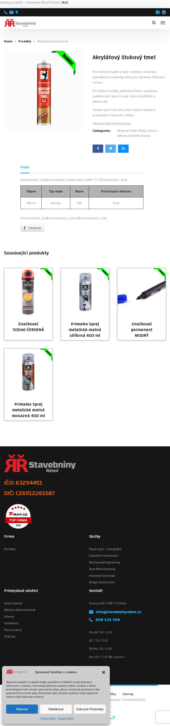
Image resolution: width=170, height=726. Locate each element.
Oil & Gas (9, 636)
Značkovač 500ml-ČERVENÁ (28, 327)
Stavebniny (11, 623)
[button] (104, 672)
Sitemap (128, 694)
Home (8, 41)
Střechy (9, 616)
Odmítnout (55, 709)
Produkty (24, 41)
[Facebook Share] (32, 228)
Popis (24, 167)
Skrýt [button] (64, 2)
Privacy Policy (48, 718)
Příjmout (22, 709)
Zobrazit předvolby (89, 709)
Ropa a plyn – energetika (105, 549)
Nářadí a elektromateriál (19, 610)
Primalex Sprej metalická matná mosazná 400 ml (28, 410)
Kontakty (10, 549)
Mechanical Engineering (104, 562)
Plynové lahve (13, 630)
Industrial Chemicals (102, 575)
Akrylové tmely (127, 130)
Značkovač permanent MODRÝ (141, 329)
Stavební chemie (139, 136)
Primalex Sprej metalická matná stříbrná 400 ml (85, 329)
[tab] (24, 167)
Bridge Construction (102, 582)
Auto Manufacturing (102, 569)
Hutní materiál (13, 603)
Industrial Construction (103, 555)
